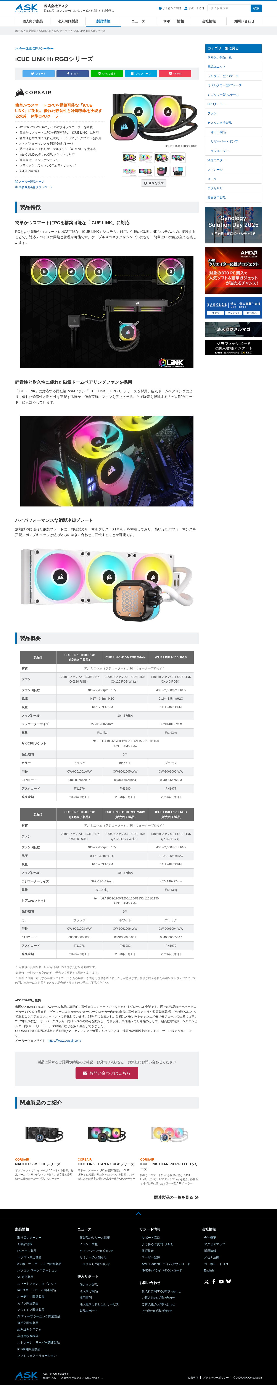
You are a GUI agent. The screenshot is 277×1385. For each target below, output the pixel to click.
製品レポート (89, 1310)
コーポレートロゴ (216, 1264)
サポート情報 (173, 21)
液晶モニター (217, 160)
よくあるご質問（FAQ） (158, 1244)
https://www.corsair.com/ (64, 1039)
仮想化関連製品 (28, 1323)
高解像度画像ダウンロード (36, 186)
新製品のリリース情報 (95, 1237)
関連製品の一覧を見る (173, 1197)
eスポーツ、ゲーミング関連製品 (39, 1264)
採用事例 (86, 1298)
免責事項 (193, 1377)
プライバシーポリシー (216, 1377)
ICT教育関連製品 (28, 1349)
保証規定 (148, 1250)
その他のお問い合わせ (157, 1310)
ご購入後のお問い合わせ (158, 1304)
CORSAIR (45, 30)
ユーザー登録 (151, 1257)
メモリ (212, 179)
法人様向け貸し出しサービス (99, 1304)
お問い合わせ (244, 21)
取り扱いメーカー (29, 1237)
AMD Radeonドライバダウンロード (166, 1264)
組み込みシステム (29, 1329)
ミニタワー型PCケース (223, 94)
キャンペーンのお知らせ (96, 1250)
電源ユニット (217, 66)
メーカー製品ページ (31, 180)
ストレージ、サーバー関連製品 (38, 1342)
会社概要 (210, 1237)
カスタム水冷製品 (220, 123)
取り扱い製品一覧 (220, 57)
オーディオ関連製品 (31, 1296)
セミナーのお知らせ (93, 1257)
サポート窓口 (196, 8)
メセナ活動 (211, 1257)
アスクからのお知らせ (95, 1264)
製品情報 (103, 21)
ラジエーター (220, 151)
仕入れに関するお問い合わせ (161, 1291)
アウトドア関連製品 (31, 1310)
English (209, 1270)
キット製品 (218, 132)
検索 (256, 8)
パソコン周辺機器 (29, 1257)
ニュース (138, 21)
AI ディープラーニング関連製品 (38, 1316)
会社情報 (209, 21)
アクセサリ (215, 188)
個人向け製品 (32, 21)
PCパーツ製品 (27, 1250)
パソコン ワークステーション (37, 1270)
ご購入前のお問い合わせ (158, 1298)
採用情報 (210, 1250)
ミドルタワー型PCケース (225, 85)
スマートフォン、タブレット (37, 1283)
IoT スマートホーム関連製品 (36, 1290)
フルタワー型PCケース (223, 76)
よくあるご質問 (172, 8)
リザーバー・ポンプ (224, 141)
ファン (212, 113)
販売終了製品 (217, 197)
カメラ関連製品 (28, 1303)
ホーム (19, 30)
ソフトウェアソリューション (37, 1355)
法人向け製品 (68, 21)
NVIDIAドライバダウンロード (162, 1270)
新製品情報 (24, 1244)
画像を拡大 (156, 182)
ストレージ (215, 169)
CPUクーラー (62, 30)
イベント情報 (89, 1244)
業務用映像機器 (28, 1336)
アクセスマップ (214, 1244)
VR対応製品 (25, 1277)
